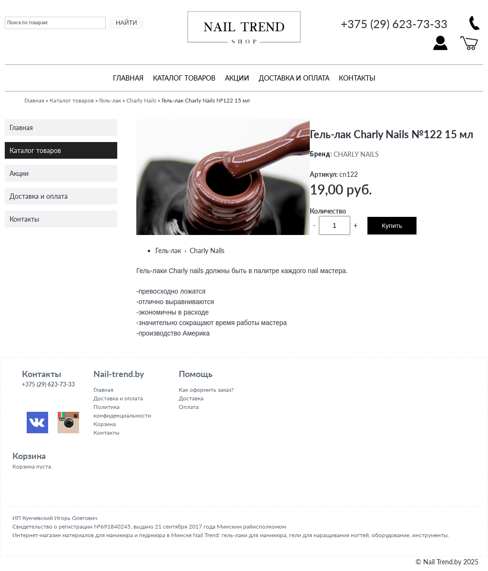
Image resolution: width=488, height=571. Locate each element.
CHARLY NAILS (356, 154)
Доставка (191, 398)
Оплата (189, 406)
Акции (237, 78)
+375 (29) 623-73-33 (394, 24)
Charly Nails (141, 100)
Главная (128, 78)
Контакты (357, 78)
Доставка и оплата (294, 78)
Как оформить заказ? (206, 389)
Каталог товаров (184, 78)
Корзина (104, 424)
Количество (328, 210)
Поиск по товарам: (28, 22)
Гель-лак (110, 100)
